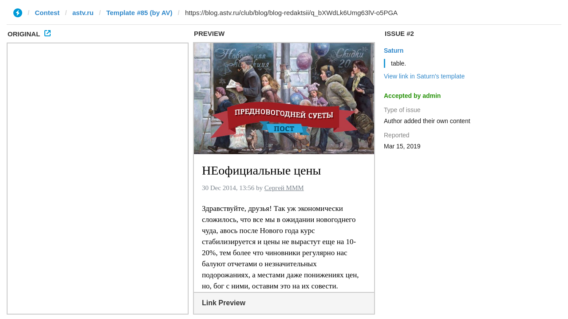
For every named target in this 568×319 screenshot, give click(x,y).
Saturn (393, 50)
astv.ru (83, 12)
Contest (47, 12)
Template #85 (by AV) (139, 12)
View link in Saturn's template (424, 76)
